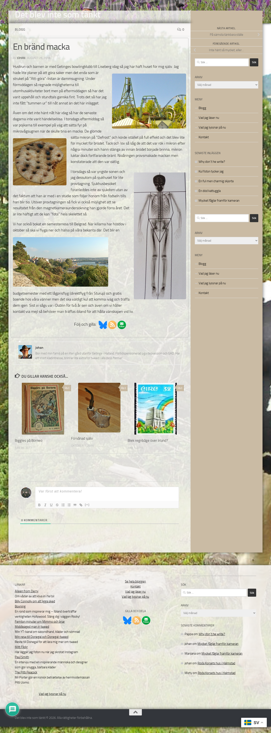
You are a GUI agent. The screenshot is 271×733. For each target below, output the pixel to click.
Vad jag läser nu (209, 124)
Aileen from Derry (26, 597)
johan (21, 64)
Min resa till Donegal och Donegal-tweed (41, 643)
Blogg (20, 36)
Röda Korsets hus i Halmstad (216, 669)
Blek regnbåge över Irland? (148, 447)
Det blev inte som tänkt (58, 14)
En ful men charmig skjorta (216, 187)
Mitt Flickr (21, 653)
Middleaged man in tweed (32, 633)
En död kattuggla (210, 197)
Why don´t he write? (212, 168)
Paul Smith (22, 663)
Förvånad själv (82, 445)
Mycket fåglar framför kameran (219, 207)
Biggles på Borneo (28, 447)
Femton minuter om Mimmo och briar (40, 628)
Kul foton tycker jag (211, 178)
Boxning (20, 613)
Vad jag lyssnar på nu (212, 134)
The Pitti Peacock (26, 679)
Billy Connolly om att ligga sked (35, 608)
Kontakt (204, 143)
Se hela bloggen (135, 588)
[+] (87, 511)
